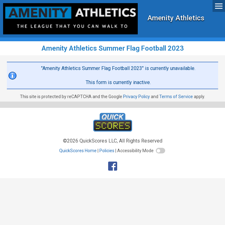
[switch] (160, 150)
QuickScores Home (78, 150)
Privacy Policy (136, 96)
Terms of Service (176, 96)
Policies (106, 150)
